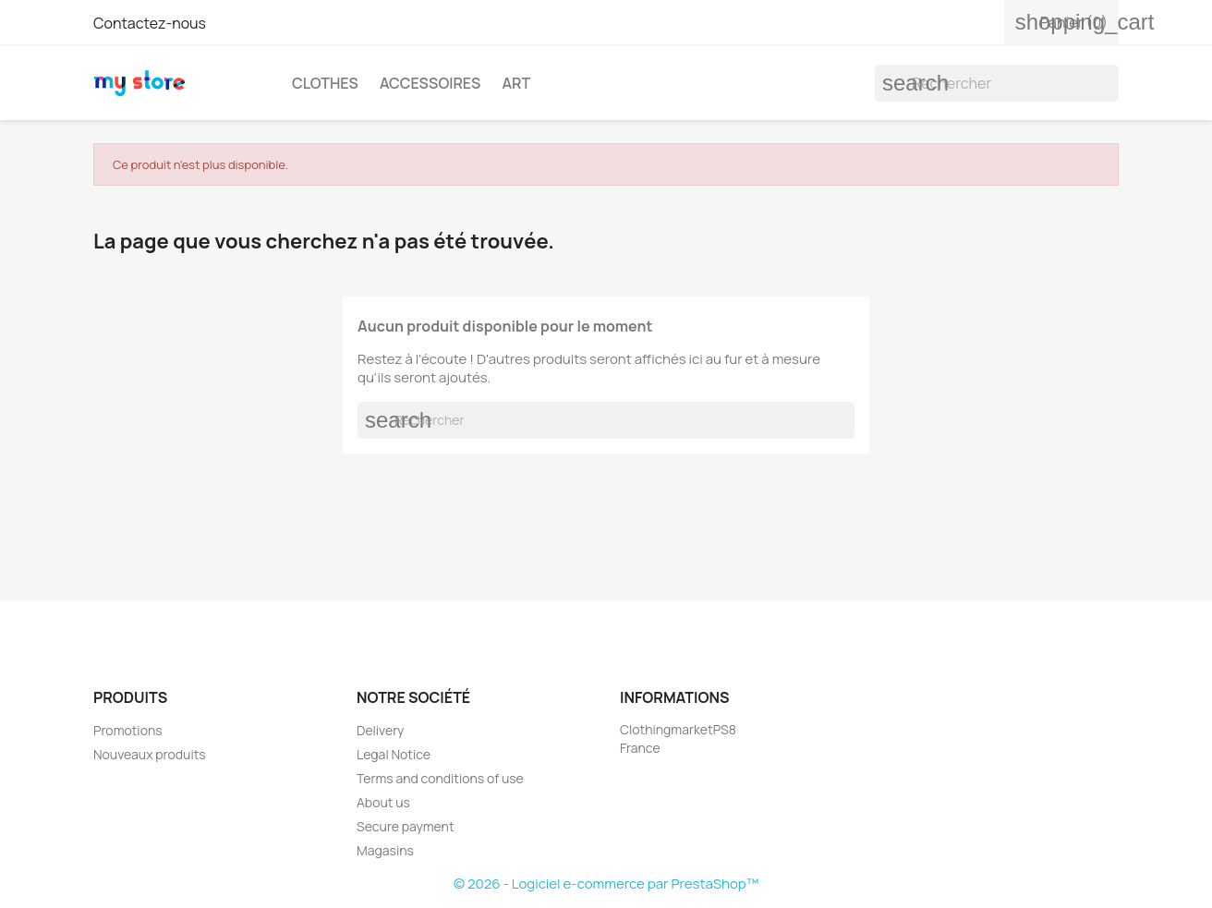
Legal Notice (393, 754)
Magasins (385, 850)
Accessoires (430, 83)
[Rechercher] (997, 83)
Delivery (380, 730)
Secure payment (405, 826)
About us (383, 802)
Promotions (128, 730)
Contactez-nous (149, 23)
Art (516, 83)
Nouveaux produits (149, 754)
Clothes (325, 83)
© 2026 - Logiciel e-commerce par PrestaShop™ (606, 883)
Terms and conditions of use (440, 778)
